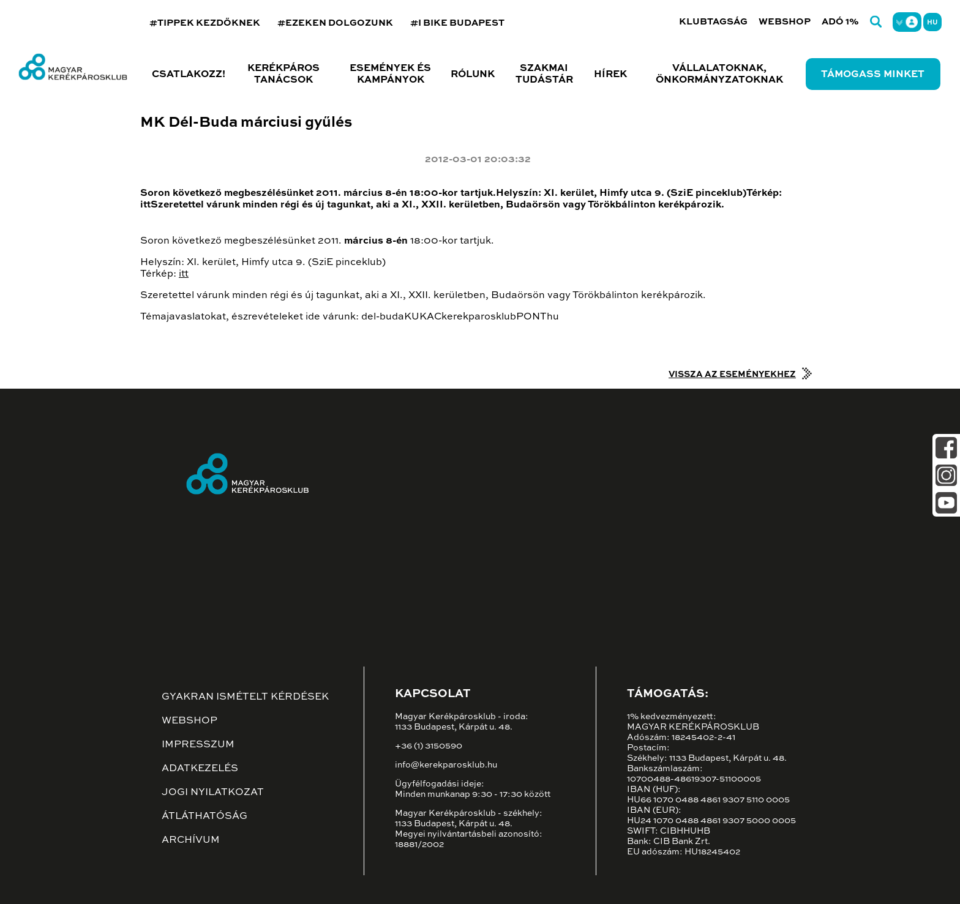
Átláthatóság (204, 816)
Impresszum (198, 745)
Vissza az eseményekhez (732, 374)
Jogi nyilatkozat (213, 793)
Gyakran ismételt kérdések (245, 697)
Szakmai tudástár (544, 74)
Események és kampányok (390, 74)
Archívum (191, 840)
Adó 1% (840, 21)
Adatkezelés (200, 769)
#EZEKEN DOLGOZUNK (335, 23)
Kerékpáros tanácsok (283, 74)
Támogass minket (872, 75)
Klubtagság (713, 21)
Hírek (610, 75)
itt (184, 274)
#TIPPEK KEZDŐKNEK (204, 23)
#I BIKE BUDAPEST (457, 23)
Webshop (785, 21)
